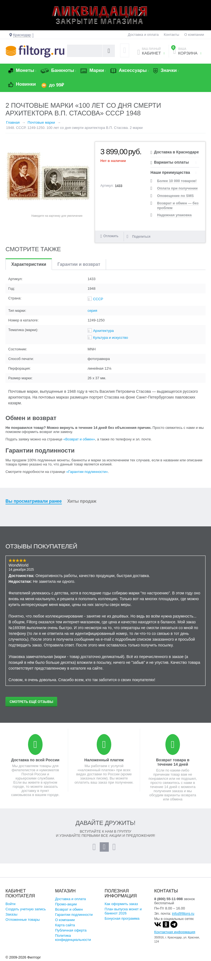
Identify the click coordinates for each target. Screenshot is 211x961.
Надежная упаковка (174, 215)
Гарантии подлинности (74, 915)
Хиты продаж (81, 501)
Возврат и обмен (69, 909)
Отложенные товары (22, 919)
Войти (10, 904)
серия (92, 310)
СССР (98, 299)
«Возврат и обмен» (79, 439)
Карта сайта (65, 925)
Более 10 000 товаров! (177, 181)
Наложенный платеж (104, 760)
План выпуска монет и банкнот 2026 (123, 911)
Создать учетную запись (25, 909)
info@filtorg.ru (183, 913)
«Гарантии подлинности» (87, 472)
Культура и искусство (110, 337)
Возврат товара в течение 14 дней (172, 762)
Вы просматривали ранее (33, 501)
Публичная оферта (71, 930)
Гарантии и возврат (78, 264)
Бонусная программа (122, 918)
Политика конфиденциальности (73, 937)
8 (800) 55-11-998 (168, 899)
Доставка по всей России (35, 760)
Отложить (110, 236)
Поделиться (138, 236)
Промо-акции (66, 904)
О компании (194, 35)
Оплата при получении (177, 188)
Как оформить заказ (121, 904)
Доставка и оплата (143, 35)
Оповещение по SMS (175, 196)
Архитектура (103, 331)
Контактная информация (174, 932)
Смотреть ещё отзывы (31, 702)
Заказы (11, 914)
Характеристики (28, 264)
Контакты (171, 35)
